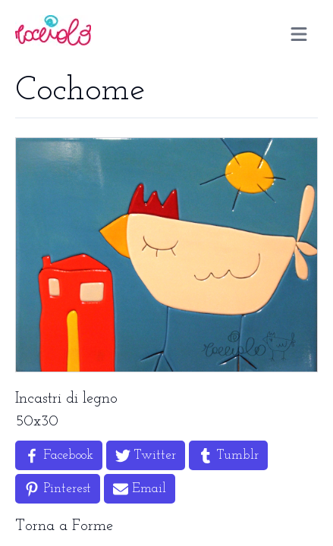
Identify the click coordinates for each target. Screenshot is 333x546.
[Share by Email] (139, 489)
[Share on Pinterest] (57, 489)
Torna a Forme (64, 526)
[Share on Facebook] (58, 455)
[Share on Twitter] (145, 455)
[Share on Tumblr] (228, 455)
